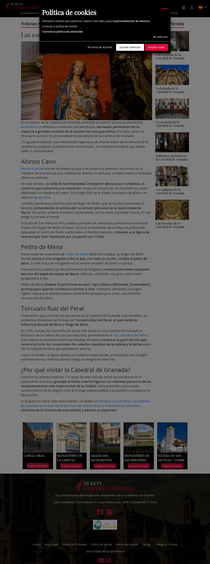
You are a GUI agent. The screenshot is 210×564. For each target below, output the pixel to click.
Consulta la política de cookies (60, 26)
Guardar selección (130, 47)
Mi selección (160, 37)
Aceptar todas (156, 47)
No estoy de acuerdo (100, 47)
